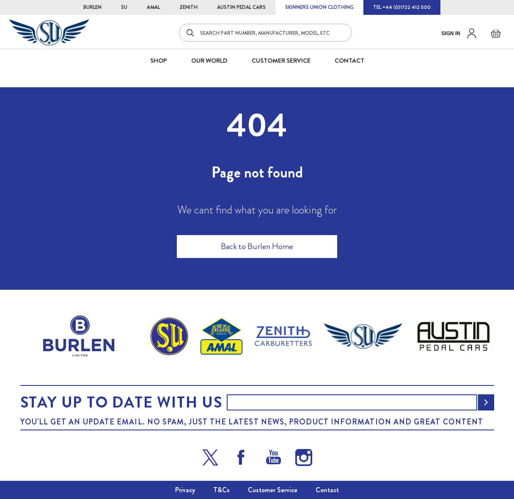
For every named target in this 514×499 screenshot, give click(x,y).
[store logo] (49, 32)
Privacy (185, 490)
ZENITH (188, 7)
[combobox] (265, 33)
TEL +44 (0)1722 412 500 (402, 7)
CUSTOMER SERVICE (281, 60)
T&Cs (221, 490)
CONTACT (349, 60)
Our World (209, 60)
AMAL (153, 7)
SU (124, 7)
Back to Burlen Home (257, 246)
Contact (327, 490)
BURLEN (92, 7)
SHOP (158, 60)
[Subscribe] (486, 402)
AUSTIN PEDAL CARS (241, 7)
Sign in (450, 33)
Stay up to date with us (121, 402)
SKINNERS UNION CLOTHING (319, 7)
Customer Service (272, 490)
